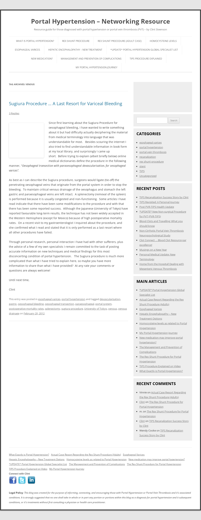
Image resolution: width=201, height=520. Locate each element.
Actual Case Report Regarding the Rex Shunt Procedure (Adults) (86, 454)
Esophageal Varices (27, 49)
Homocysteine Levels (163, 41)
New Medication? (42, 58)
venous (112, 308)
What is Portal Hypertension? (35, 41)
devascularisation (110, 299)
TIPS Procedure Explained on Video (160, 366)
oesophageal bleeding (31, 304)
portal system (103, 304)
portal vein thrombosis (152, 152)
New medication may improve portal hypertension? (157, 459)
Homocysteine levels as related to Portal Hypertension (97, 459)
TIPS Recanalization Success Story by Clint (163, 197)
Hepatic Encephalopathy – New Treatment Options (37, 459)
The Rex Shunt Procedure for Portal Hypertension (154, 464)
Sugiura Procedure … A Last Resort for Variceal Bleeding (65, 103)
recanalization (147, 157)
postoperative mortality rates (26, 308)
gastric (13, 304)
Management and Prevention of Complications (91, 58)
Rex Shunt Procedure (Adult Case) (120, 41)
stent (142, 166)
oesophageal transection (59, 304)
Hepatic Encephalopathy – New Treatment (75, 49)
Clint (142, 402)
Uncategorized (148, 176)
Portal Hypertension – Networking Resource (100, 21)
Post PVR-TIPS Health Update (156, 207)
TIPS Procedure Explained (146, 58)
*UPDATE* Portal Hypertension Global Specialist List (144, 49)
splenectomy (52, 308)
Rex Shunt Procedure (76, 41)
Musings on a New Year (153, 249)
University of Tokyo (95, 308)
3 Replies (14, 113)
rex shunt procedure (151, 161)
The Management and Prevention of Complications (97, 464)
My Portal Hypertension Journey (96, 67)
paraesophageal (84, 304)
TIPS (142, 171)
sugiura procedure (72, 308)
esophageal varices (49, 299)
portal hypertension (73, 299)
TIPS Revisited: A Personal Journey (159, 202)
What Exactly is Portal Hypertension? (161, 371)
